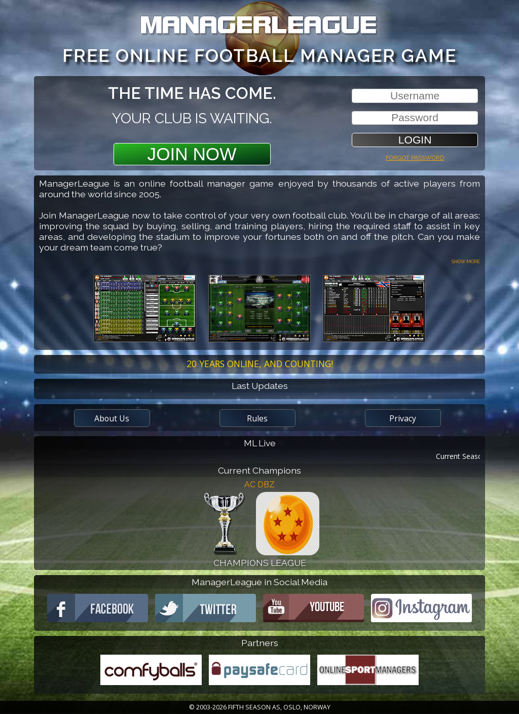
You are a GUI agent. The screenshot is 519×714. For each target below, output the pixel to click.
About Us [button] (111, 418)
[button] (415, 140)
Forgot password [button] (415, 156)
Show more (466, 261)
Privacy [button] (402, 418)
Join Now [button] (192, 154)
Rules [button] (257, 418)
